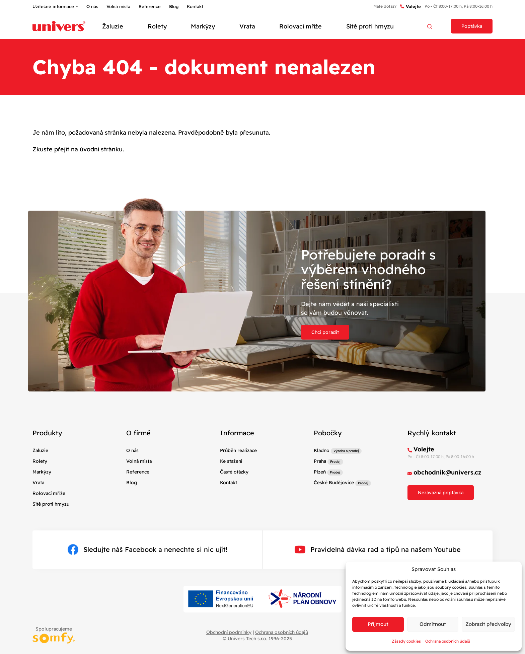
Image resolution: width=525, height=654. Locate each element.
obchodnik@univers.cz (447, 472)
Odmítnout (433, 624)
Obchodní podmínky (228, 632)
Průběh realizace (238, 450)
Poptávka (471, 26)
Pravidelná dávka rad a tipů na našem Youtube (378, 549)
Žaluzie (112, 26)
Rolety (157, 26)
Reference (150, 6)
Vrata (247, 26)
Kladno (321, 450)
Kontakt (195, 6)
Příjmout (378, 624)
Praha (320, 461)
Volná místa (118, 6)
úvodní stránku (101, 149)
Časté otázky (234, 472)
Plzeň (320, 472)
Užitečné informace (53, 6)
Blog (173, 6)
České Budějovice (334, 483)
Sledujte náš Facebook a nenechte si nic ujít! (147, 549)
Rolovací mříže (300, 26)
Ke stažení (231, 461)
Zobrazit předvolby (488, 624)
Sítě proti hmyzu (370, 26)
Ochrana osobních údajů (447, 641)
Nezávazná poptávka (440, 493)
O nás (92, 6)
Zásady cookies (406, 641)
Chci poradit (325, 332)
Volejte (410, 6)
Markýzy (203, 26)
